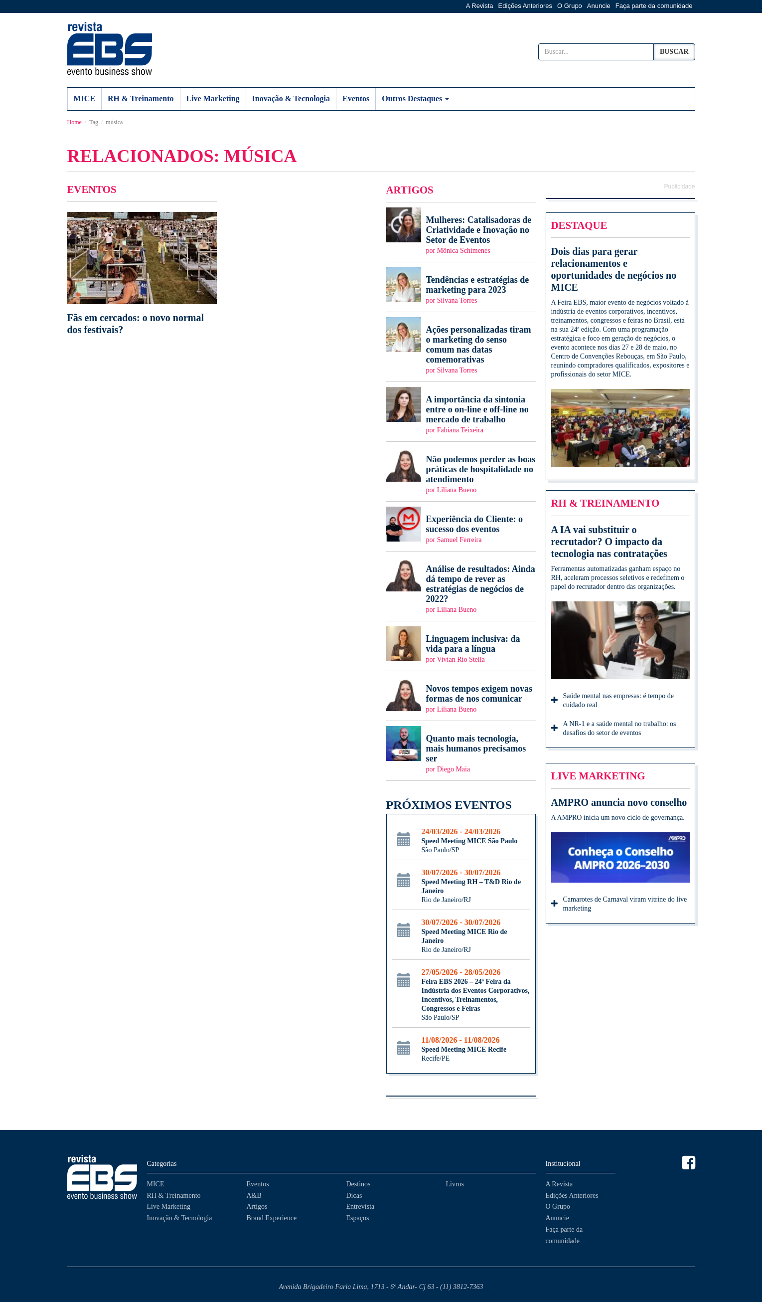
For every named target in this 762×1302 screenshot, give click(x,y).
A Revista (479, 5)
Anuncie (598, 5)
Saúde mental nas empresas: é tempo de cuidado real (612, 700)
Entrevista (360, 1206)
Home (74, 122)
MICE (85, 98)
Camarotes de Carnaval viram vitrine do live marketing (619, 904)
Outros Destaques (415, 98)
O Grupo (569, 5)
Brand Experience (272, 1218)
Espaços (357, 1218)
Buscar (674, 51)
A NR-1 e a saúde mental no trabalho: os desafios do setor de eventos (613, 728)
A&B (254, 1195)
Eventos (355, 98)
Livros (455, 1184)
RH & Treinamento (140, 98)
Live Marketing (213, 98)
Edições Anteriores (525, 5)
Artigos (257, 1206)
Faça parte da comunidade (654, 5)
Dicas (354, 1195)
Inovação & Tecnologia (291, 98)
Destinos (358, 1184)
